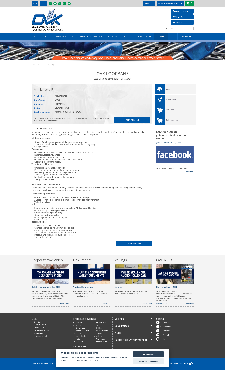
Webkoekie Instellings (148, 361)
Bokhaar (99, 328)
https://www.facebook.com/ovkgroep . (172, 168)
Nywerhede (80, 328)
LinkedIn (167, 331)
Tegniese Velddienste (99, 335)
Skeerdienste (101, 342)
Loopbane (41, 64)
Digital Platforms (181, 363)
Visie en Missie (40, 325)
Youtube (166, 335)
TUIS (35, 36)
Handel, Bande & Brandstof (81, 332)
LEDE (173, 36)
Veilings (119, 318)
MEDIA (126, 36)
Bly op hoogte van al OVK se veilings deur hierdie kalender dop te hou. (132, 292)
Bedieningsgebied (41, 330)
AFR (35, 3)
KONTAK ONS (185, 36)
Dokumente (39, 327)
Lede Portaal (122, 325)
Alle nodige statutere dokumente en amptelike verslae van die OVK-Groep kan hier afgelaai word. (90, 293)
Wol (97, 325)
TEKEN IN (149, 3)
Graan (78, 325)
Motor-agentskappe (78, 340)
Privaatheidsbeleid (41, 336)
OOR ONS (46, 36)
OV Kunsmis (101, 322)
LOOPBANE (161, 36)
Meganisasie (81, 336)
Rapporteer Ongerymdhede (131, 339)
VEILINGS (178, 16)
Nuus (118, 332)
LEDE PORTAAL (181, 11)
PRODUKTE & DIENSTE (64, 36)
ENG (44, 3)
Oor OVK (37, 322)
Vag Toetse (100, 339)
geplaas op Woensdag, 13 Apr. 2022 (168, 142)
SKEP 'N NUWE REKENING (170, 3)
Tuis (33, 64)
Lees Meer (189, 171)
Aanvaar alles (148, 354)
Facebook (167, 327)
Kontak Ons (38, 333)
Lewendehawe (102, 331)
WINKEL (178, 22)
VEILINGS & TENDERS (143, 36)
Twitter (166, 322)
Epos (165, 339)
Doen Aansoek (132, 119)
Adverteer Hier (162, 304)
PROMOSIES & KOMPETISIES (91, 36)
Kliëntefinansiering (81, 346)
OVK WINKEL (113, 36)
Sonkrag (79, 322)
